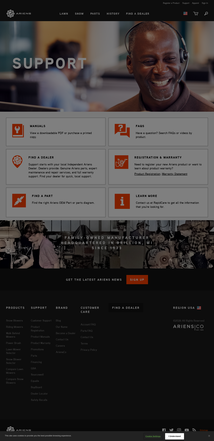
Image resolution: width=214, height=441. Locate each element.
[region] (107, 436)
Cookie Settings (153, 436)
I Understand (174, 436)
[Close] (209, 436)
